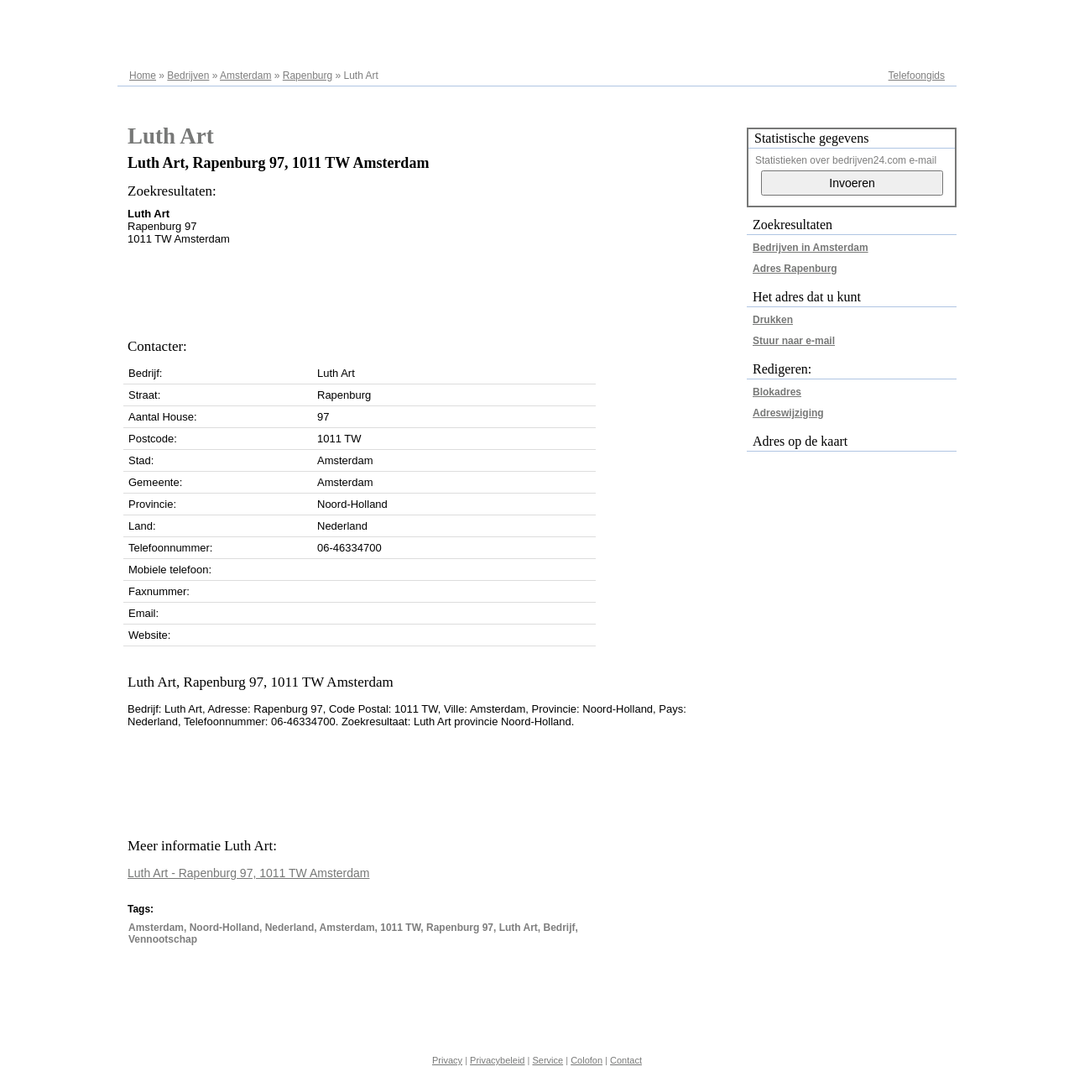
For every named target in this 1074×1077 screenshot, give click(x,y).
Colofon (586, 1060)
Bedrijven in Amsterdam (810, 248)
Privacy (447, 1060)
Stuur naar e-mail (794, 341)
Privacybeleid (497, 1060)
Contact (626, 1060)
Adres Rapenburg (795, 268)
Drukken (773, 320)
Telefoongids (917, 75)
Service (547, 1060)
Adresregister (915, 18)
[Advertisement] (433, 287)
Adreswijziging (788, 413)
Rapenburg (307, 75)
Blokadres (777, 392)
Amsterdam (245, 75)
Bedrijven (188, 75)
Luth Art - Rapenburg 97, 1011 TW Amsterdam (248, 873)
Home (142, 75)
